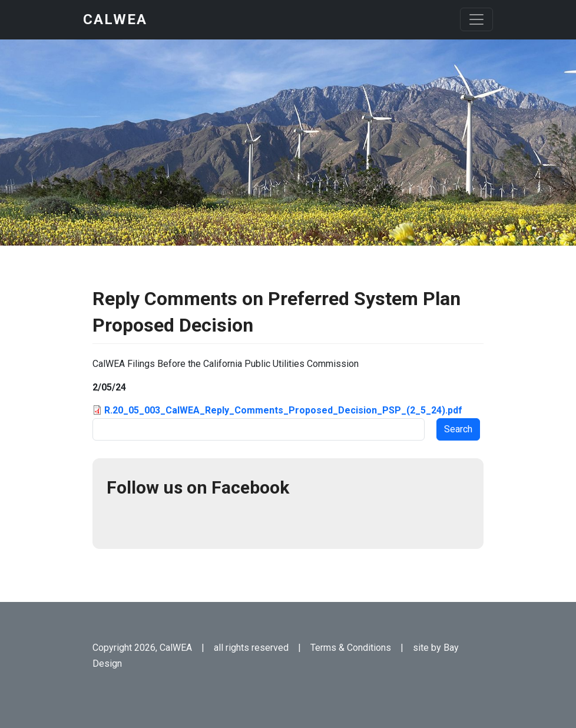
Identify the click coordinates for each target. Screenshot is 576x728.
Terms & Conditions (350, 647)
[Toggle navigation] (476, 19)
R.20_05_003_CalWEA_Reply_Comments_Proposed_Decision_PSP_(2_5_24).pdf (283, 410)
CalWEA (115, 19)
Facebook (121, 521)
